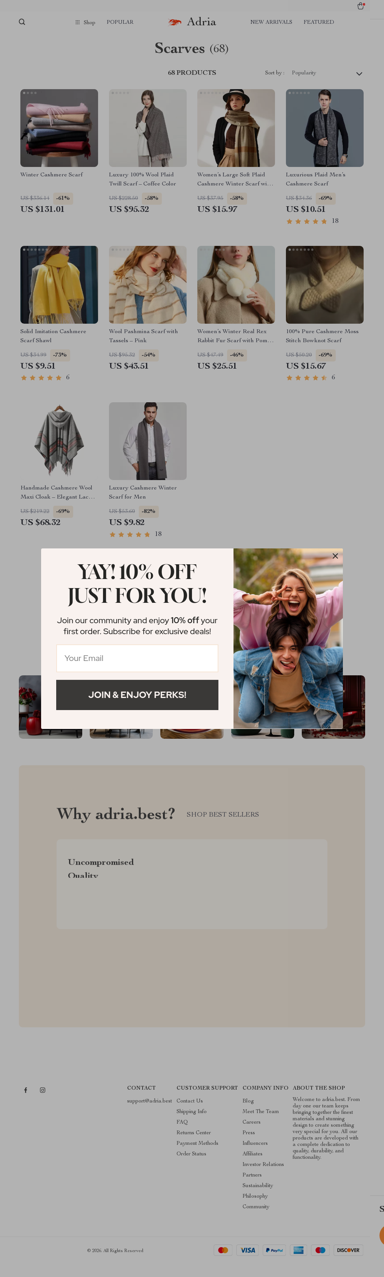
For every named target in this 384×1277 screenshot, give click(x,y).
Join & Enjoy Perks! (137, 695)
